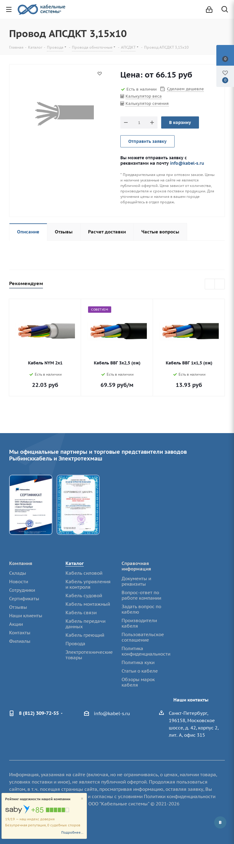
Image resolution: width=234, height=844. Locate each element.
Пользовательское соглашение (143, 637)
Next (220, 284)
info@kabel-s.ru (187, 163)
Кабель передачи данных (85, 623)
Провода (75, 643)
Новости (18, 581)
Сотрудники (22, 590)
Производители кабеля (139, 623)
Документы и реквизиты (136, 581)
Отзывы (18, 607)
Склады (17, 573)
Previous (210, 284)
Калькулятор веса (144, 96)
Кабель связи (81, 612)
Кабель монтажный (88, 604)
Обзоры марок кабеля (138, 682)
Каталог (75, 563)
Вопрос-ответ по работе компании (141, 595)
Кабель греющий (85, 635)
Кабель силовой (84, 573)
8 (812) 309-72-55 (39, 713)
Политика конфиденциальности (146, 651)
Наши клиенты (25, 615)
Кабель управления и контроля (88, 584)
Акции (16, 624)
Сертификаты (24, 598)
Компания (20, 563)
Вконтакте (220, 822)
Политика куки (138, 662)
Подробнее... (72, 832)
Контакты (19, 633)
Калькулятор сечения (147, 103)
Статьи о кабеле (140, 671)
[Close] (82, 799)
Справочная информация (136, 566)
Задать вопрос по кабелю (141, 609)
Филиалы (19, 641)
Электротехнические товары (89, 654)
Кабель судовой (84, 595)
